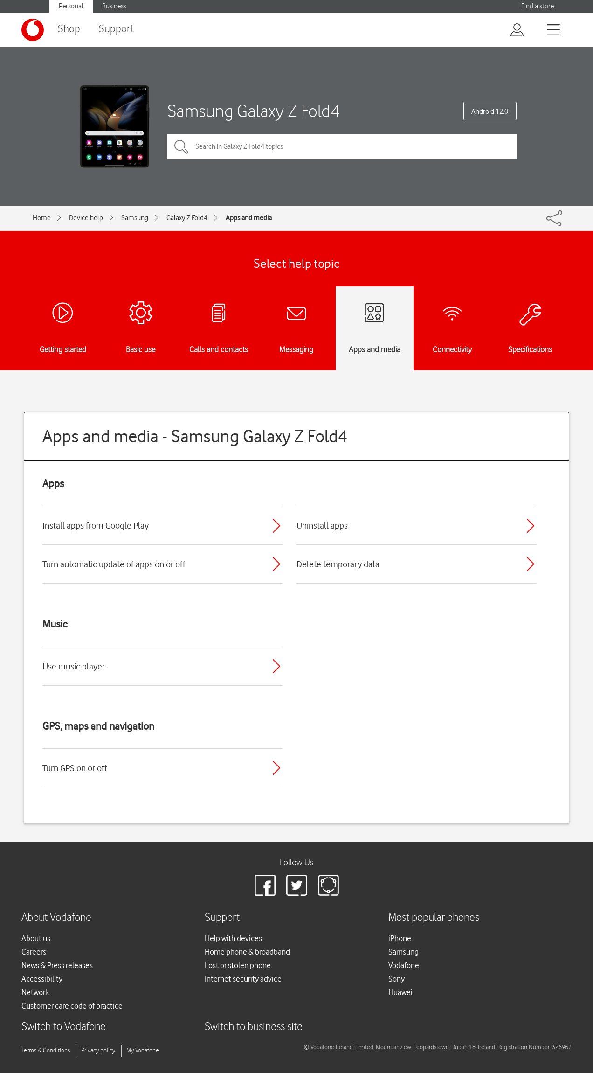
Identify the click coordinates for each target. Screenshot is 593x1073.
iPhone (399, 938)
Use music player (73, 666)
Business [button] (114, 6)
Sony (396, 978)
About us (35, 938)
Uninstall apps (322, 525)
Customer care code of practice (72, 1005)
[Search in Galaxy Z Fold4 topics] (342, 146)
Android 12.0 (489, 111)
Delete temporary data (337, 564)
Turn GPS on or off (74, 768)
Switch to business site (254, 1027)
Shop (69, 29)
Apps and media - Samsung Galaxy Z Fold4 (195, 435)
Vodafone (403, 965)
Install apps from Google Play (95, 525)
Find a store (537, 6)
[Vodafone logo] (32, 30)
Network (35, 992)
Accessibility (41, 978)
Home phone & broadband (247, 951)
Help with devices (233, 938)
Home (42, 218)
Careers (33, 951)
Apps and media (249, 218)
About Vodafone (56, 918)
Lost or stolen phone (238, 965)
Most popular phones (433, 918)
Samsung (134, 218)
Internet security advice (243, 978)
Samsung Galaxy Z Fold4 (253, 110)
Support (116, 29)
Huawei (400, 992)
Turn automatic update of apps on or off (114, 564)
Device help (86, 218)
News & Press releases (57, 965)
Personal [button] (71, 6)
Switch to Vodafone (63, 1027)
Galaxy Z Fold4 (186, 218)
